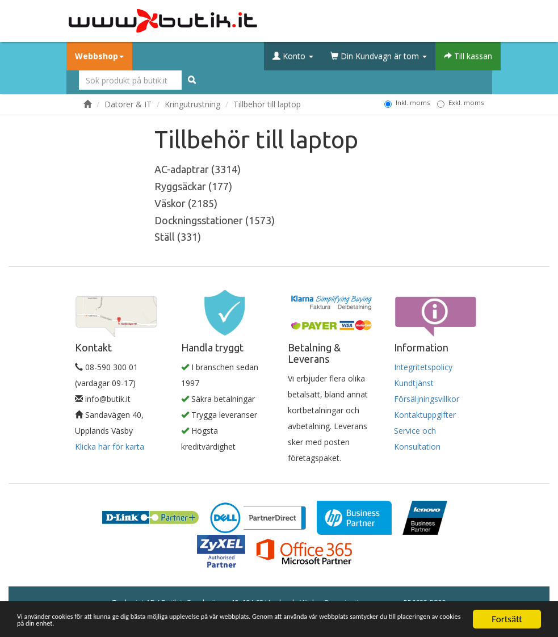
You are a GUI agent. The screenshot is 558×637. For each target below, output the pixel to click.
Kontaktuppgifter (425, 414)
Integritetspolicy (423, 367)
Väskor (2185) (185, 203)
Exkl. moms (460, 102)
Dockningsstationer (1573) (214, 220)
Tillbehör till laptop (267, 104)
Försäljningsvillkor (426, 398)
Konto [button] (292, 56)
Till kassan (468, 56)
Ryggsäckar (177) (193, 186)
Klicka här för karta (109, 446)
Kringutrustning (192, 104)
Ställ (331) (177, 236)
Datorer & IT (128, 104)
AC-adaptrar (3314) (197, 169)
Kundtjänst (414, 383)
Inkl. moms (407, 102)
